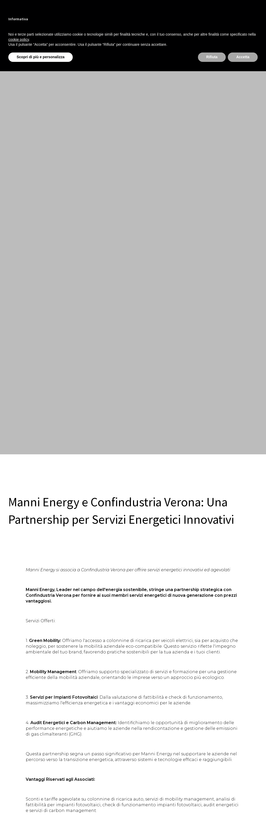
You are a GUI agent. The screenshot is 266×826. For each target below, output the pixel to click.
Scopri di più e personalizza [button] (40, 57)
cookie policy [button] (18, 39)
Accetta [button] (242, 57)
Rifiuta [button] (212, 57)
